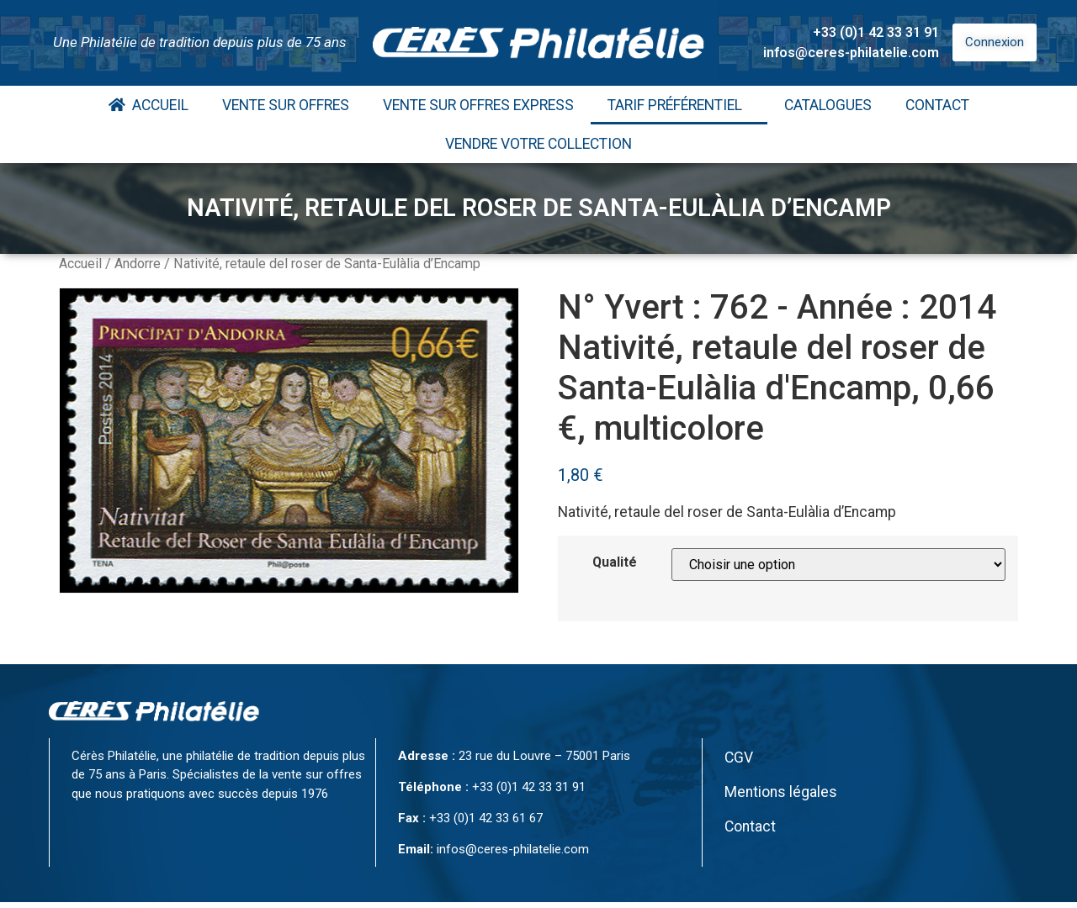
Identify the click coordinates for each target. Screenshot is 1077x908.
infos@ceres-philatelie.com (851, 53)
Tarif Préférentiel (679, 105)
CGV (738, 757)
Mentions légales (780, 792)
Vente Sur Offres (285, 105)
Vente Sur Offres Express (478, 105)
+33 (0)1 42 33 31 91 (876, 32)
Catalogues (828, 105)
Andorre (137, 264)
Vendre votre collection (538, 143)
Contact (937, 105)
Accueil (148, 105)
